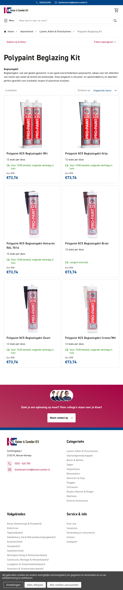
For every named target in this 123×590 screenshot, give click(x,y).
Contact (71, 537)
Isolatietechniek (15, 550)
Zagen (70, 464)
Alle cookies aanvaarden (64, 585)
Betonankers (73, 473)
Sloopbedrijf (13, 546)
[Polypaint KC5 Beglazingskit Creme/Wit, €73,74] (91, 308)
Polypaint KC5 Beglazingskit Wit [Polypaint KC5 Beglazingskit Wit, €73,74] (27, 153)
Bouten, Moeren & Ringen (80, 491)
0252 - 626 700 (22, 463)
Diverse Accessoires (77, 500)
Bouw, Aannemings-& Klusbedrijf (24, 523)
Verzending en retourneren (81, 532)
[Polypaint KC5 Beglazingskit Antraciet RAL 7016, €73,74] (32, 213)
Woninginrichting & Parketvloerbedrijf (27, 555)
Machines (72, 496)
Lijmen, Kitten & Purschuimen (82, 451)
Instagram (72, 541)
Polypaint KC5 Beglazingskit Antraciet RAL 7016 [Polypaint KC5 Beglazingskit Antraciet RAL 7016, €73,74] (31, 246)
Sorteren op (84, 90)
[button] (61, 42)
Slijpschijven (73, 469)
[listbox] (106, 90)
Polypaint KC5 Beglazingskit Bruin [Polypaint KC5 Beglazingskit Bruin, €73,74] (86, 243)
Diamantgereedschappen (80, 455)
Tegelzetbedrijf (15, 532)
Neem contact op (61, 417)
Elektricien (12, 528)
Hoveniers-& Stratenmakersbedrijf (25, 568)
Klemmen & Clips (76, 478)
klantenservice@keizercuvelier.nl (32, 469)
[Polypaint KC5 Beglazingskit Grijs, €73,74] (91, 123)
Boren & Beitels (75, 460)
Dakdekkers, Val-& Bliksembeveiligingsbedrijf (31, 537)
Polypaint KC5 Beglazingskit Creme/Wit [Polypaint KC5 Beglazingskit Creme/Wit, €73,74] (90, 338)
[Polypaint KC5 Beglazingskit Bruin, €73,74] (91, 213)
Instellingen (13, 585)
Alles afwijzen (35, 585)
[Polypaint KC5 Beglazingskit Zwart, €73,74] (32, 308)
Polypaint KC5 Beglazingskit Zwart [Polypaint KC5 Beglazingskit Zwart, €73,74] (28, 338)
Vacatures (72, 528)
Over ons (71, 523)
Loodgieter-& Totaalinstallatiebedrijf (26, 564)
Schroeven (72, 487)
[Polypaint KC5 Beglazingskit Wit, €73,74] (32, 123)
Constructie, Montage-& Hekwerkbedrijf (28, 559)
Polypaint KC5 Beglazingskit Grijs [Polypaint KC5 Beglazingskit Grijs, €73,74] (86, 153)
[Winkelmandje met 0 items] (116, 10)
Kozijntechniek (15, 541)
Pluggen (71, 482)
